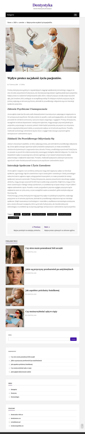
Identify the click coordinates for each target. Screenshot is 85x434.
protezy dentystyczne (39, 214)
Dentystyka (42, 5)
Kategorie (10, 15)
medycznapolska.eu (17, 426)
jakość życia (26, 214)
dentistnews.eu (16, 418)
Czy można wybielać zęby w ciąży (41, 311)
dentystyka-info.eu (17, 414)
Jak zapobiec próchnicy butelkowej (42, 290)
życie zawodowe (13, 217)
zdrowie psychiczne (64, 214)
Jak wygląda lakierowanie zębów (21, 372)
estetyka (17, 214)
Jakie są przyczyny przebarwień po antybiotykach (49, 269)
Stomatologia (52, 214)
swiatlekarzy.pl (15, 422)
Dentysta (14, 393)
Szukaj (10, 335)
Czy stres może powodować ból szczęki (44, 248)
